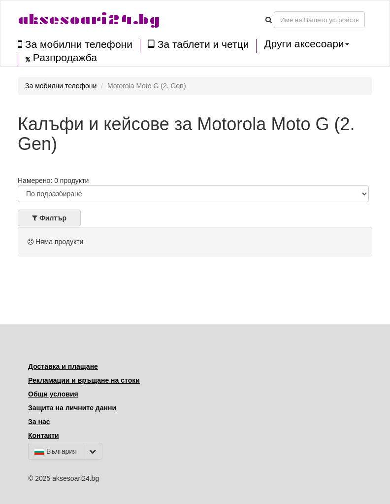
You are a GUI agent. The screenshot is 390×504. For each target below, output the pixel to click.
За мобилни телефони (75, 44)
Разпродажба (61, 58)
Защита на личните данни (72, 408)
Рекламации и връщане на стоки (84, 380)
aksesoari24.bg (89, 19)
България (55, 451)
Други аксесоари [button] (306, 44)
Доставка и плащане (63, 366)
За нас (39, 422)
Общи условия (53, 394)
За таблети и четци (198, 44)
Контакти (43, 435)
